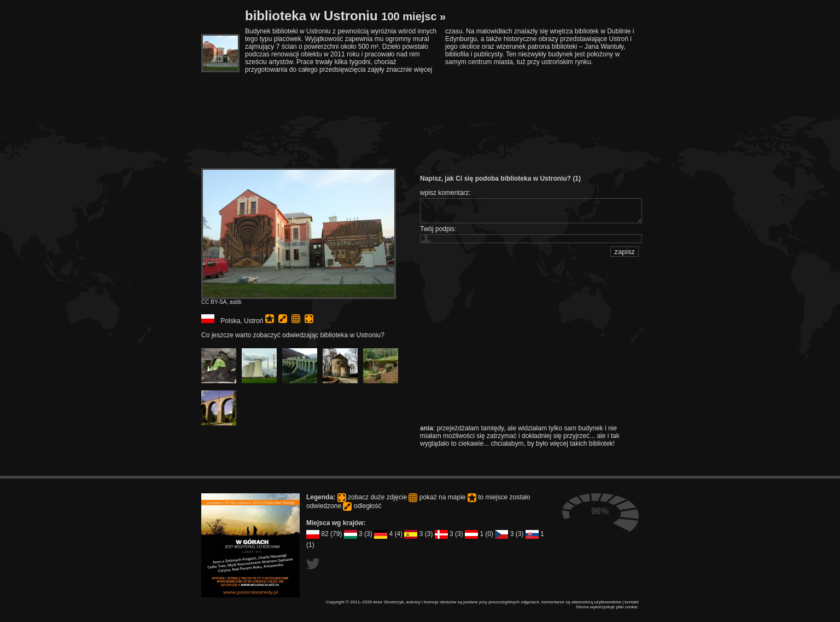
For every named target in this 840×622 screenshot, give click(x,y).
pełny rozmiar (309, 318)
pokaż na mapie (295, 318)
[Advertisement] (444, 103)
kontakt (632, 602)
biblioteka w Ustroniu (345, 15)
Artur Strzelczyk (388, 602)
